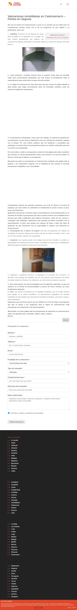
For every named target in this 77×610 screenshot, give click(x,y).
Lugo (13, 534)
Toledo (13, 584)
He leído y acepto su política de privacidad (27, 413)
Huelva (13, 508)
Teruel (13, 581)
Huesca (14, 510)
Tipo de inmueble (15, 368)
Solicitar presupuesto (16, 422)
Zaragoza (14, 596)
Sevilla (13, 571)
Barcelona (15, 463)
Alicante (14, 448)
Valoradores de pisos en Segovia (57, 37)
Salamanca (15, 566)
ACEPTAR (38, 608)
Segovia (14, 568)
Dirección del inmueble (18, 386)
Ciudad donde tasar (16, 377)
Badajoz (14, 458)
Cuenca (14, 495)
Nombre (11, 333)
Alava (13, 443)
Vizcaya (14, 591)
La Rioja (14, 524)
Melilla (13, 542)
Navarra (14, 547)
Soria (13, 573)
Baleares (14, 461)
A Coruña (14, 440)
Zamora (14, 594)
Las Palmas (15, 526)
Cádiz (13, 471)
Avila (13, 455)
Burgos (13, 466)
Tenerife (14, 578)
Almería (14, 450)
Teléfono (12, 342)
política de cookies (58, 605)
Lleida (13, 531)
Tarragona (14, 576)
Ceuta (13, 487)
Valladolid (14, 589)
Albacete (14, 445)
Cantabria (14, 482)
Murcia (13, 544)
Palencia (14, 552)
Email (10, 351)
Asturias (14, 453)
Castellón (14, 485)
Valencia (14, 586)
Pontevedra (15, 555)
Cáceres (14, 468)
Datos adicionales (15, 395)
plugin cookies (72, 607)
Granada (14, 500)
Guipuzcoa (15, 505)
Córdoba (14, 492)
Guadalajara (15, 502)
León (13, 529)
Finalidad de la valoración (19, 360)
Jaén (13, 513)
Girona (13, 497)
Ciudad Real (15, 490)
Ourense (14, 549)
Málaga (13, 539)
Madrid (13, 537)
